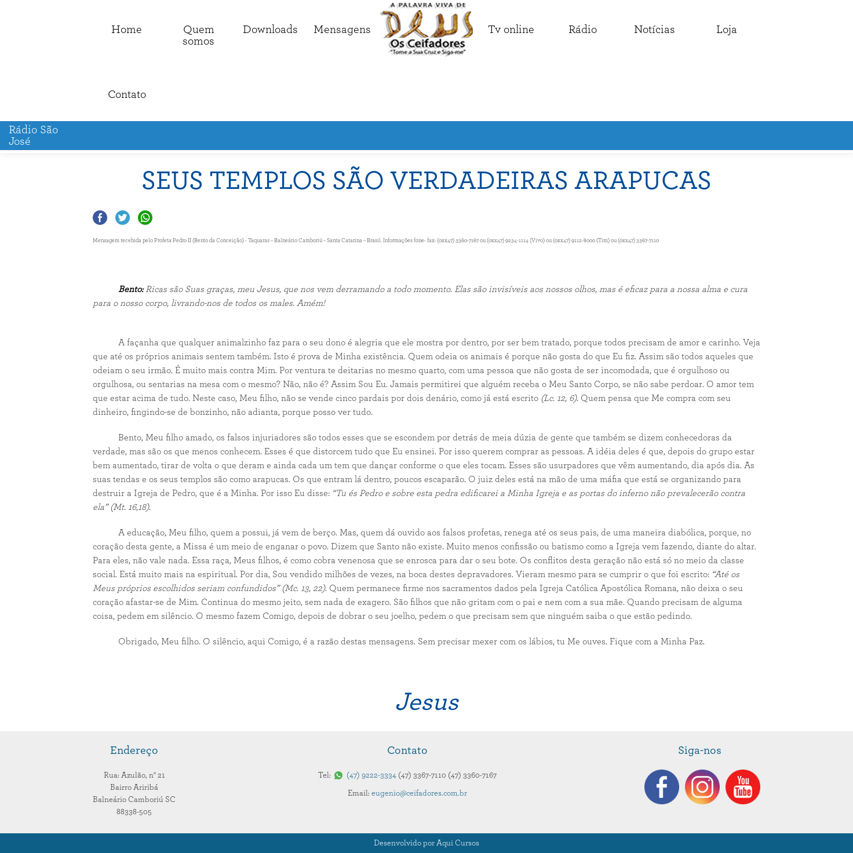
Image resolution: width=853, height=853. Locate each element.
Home (126, 29)
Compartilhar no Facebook (100, 217)
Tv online (511, 29)
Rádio (582, 29)
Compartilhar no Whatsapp (145, 217)
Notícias (654, 29)
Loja (726, 29)
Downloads (270, 29)
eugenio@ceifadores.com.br (419, 793)
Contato (127, 94)
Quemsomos (198, 35)
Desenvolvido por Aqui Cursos (426, 843)
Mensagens (342, 29)
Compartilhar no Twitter (122, 217)
